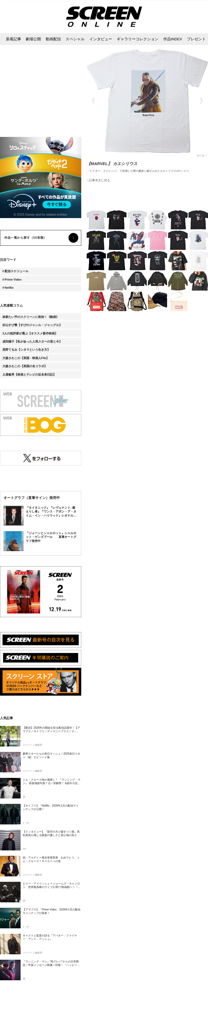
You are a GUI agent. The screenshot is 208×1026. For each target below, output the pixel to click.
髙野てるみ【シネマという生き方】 (26, 349)
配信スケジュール (16, 271)
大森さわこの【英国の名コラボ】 (24, 366)
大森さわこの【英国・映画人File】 (25, 358)
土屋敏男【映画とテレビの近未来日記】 (29, 374)
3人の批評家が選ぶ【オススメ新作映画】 (30, 333)
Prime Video (13, 279)
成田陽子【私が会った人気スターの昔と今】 (32, 341)
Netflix (9, 287)
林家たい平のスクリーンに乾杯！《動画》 (30, 316)
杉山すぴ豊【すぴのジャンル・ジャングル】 (32, 325)
